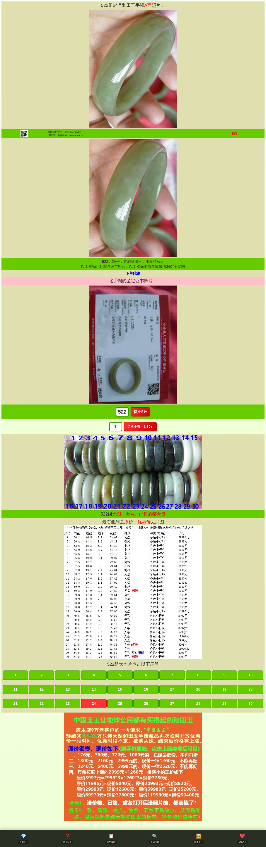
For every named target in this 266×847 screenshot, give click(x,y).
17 (172, 689)
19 (224, 689)
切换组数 (140, 412)
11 (15, 689)
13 (68, 689)
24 (94, 703)
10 (250, 675)
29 (224, 703)
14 (94, 689)
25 (120, 703)
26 (146, 703)
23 (68, 703)
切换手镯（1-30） (140, 426)
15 (120, 689)
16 (146, 689)
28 (198, 703)
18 (198, 689)
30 (250, 703)
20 (250, 689)
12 (42, 689)
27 (172, 703)
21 (15, 703)
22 (42, 703)
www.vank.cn (76, 135)
